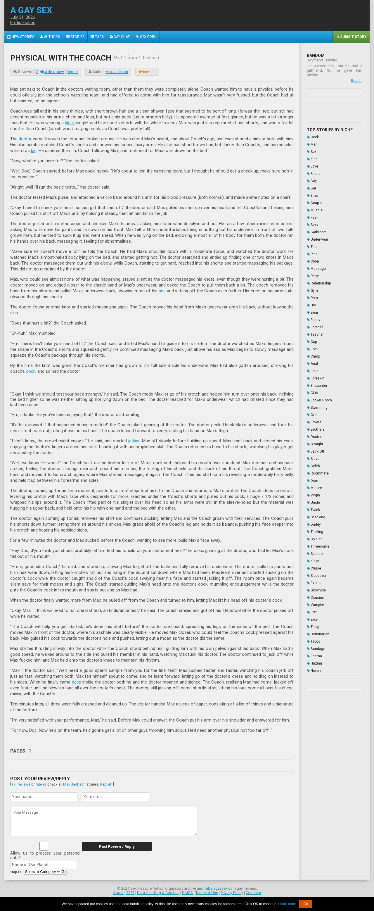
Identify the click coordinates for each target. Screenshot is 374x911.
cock (30, 371)
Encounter (317, 386)
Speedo (315, 554)
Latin (312, 371)
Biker (313, 619)
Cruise (314, 568)
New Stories (20, 37)
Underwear (317, 239)
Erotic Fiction (22, 22)
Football (315, 327)
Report (72, 72)
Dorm (313, 481)
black (70, 122)
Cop (312, 342)
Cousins (315, 598)
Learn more (287, 904)
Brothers (316, 429)
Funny (313, 320)
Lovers (314, 422)
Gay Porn (146, 37)
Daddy (314, 524)
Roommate (318, 473)
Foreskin (315, 378)
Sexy (312, 225)
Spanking (316, 517)
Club (312, 393)
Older (313, 261)
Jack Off (315, 451)
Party (313, 276)
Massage (316, 269)
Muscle (315, 210)
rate (39, 784)
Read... (356, 80)
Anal (312, 364)
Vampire (315, 605)
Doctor (314, 437)
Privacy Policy (232, 893)
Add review (52, 72)
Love (312, 166)
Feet (312, 217)
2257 (130, 893)
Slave (313, 459)
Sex (311, 152)
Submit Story (351, 37)
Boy (312, 181)
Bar (311, 188)
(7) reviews (21, 784)
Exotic (314, 583)
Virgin (313, 495)
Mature (314, 488)
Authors (50, 37)
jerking (134, 441)
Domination (318, 634)
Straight (315, 444)
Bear (312, 312)
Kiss (312, 159)
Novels (314, 671)
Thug (313, 627)
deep (76, 682)
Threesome (318, 546)
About (118, 893)
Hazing (314, 663)
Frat (312, 612)
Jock (312, 349)
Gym (312, 291)
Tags (97, 37)
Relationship (319, 283)
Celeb (313, 466)
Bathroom (317, 232)
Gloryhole (316, 590)
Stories (75, 37)
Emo (312, 196)
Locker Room (319, 400)
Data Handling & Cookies (158, 893)
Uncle (313, 503)
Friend (314, 174)
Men (312, 144)
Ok (306, 904)
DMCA (187, 893)
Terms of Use (206, 893)
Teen (312, 247)
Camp (313, 356)
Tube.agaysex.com (220, 888)
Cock (313, 137)
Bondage (316, 649)
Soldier (314, 539)
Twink (313, 510)
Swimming (317, 408)
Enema (314, 656)
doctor (25, 139)
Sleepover (316, 576)
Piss (312, 254)
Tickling (315, 532)
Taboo (313, 641)
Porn (312, 298)
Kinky (313, 561)
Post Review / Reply (117, 846)
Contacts (253, 893)
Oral (312, 415)
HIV (311, 305)
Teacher (315, 334)
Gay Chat (120, 37)
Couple (314, 203)
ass (162, 291)
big (34, 150)
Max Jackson (116, 72)
